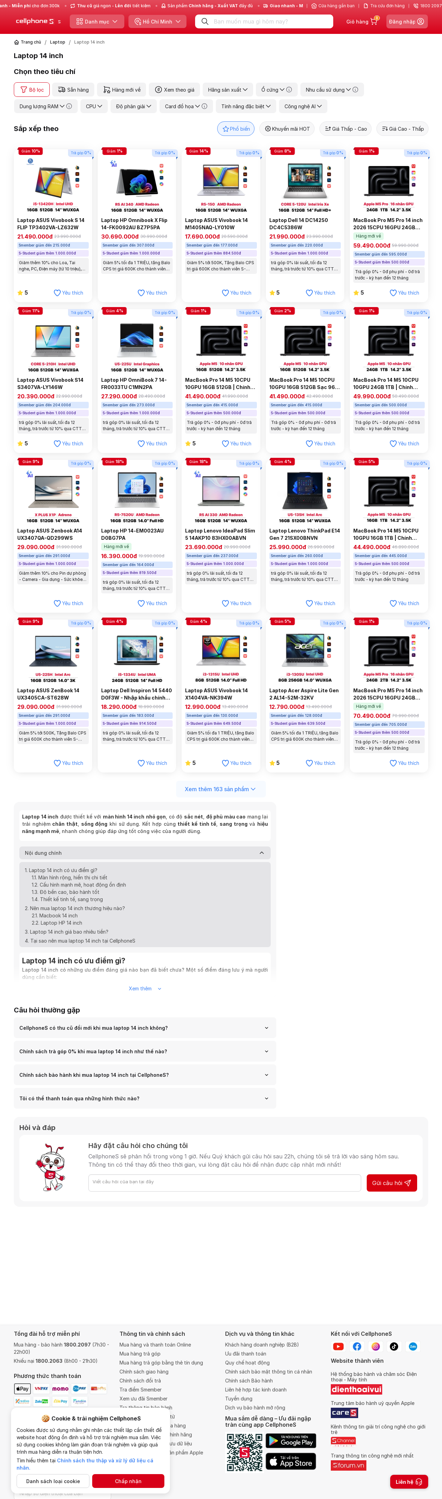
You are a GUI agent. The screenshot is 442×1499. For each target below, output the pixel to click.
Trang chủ (31, 42)
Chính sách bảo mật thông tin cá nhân (268, 1372)
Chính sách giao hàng (144, 1372)
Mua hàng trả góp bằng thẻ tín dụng (161, 1363)
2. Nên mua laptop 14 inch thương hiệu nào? (75, 912)
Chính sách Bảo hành (249, 1381)
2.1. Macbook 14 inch (55, 919)
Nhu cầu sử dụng (332, 89)
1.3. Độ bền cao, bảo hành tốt (65, 896)
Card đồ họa (186, 106)
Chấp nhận (128, 1481)
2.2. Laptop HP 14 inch (57, 926)
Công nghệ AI (303, 106)
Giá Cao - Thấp (402, 128)
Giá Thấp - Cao (345, 128)
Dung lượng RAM (46, 106)
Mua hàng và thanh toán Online (155, 1345)
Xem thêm (145, 992)
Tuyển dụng (238, 1398)
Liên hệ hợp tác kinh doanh (256, 1389)
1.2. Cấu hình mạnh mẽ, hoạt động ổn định (79, 888)
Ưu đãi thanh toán (245, 1354)
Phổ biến (236, 128)
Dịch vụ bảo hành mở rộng (255, 1407)
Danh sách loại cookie (53, 1481)
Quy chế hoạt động (247, 1363)
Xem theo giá (174, 89)
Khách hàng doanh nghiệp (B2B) (262, 1345)
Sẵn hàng (73, 89)
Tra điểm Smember (140, 1389)
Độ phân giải (133, 106)
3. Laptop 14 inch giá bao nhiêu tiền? (66, 935)
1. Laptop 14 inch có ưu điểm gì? (61, 874)
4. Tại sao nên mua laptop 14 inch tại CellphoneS (80, 944)
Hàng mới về (122, 89)
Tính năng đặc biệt (246, 106)
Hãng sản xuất (228, 90)
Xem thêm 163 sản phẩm (221, 789)
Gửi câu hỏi (392, 1187)
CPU (94, 106)
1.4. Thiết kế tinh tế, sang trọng (67, 903)
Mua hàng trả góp (140, 1354)
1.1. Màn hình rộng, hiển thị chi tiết (69, 881)
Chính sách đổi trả (140, 1381)
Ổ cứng (276, 89)
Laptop (57, 42)
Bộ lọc (32, 89)
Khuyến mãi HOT (287, 128)
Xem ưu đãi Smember (143, 1398)
